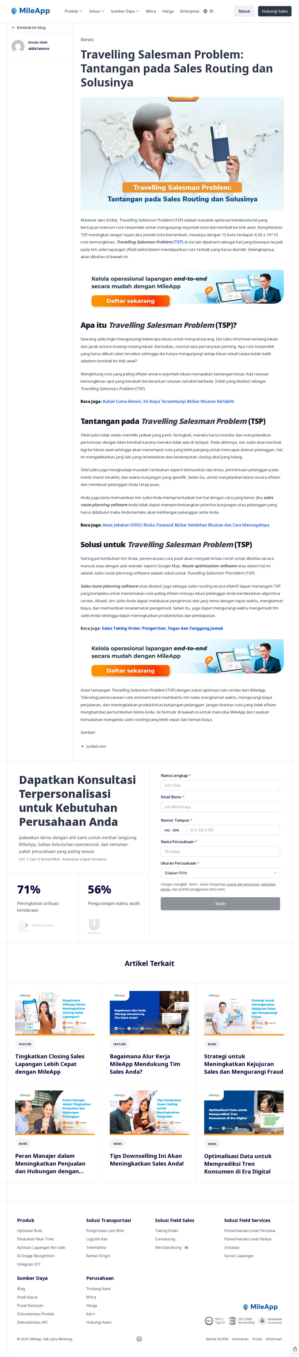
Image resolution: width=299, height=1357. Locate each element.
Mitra (151, 11)
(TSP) (150, 242)
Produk (74, 11)
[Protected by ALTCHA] (295, 1348)
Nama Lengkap (176, 775)
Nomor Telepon (176, 820)
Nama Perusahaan (179, 841)
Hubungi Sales (275, 11)
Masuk (244, 11)
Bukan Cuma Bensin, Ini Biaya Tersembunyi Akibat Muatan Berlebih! (168, 401)
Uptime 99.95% (217, 1339)
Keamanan (240, 1339)
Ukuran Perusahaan (180, 863)
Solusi (96, 11)
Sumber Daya (125, 11)
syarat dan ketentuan (243, 884)
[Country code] (174, 830)
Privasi (257, 1339)
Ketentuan (274, 1339)
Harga (168, 11)
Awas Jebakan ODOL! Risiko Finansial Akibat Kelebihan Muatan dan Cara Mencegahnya (186, 525)
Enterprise (189, 11)
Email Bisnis (173, 797)
